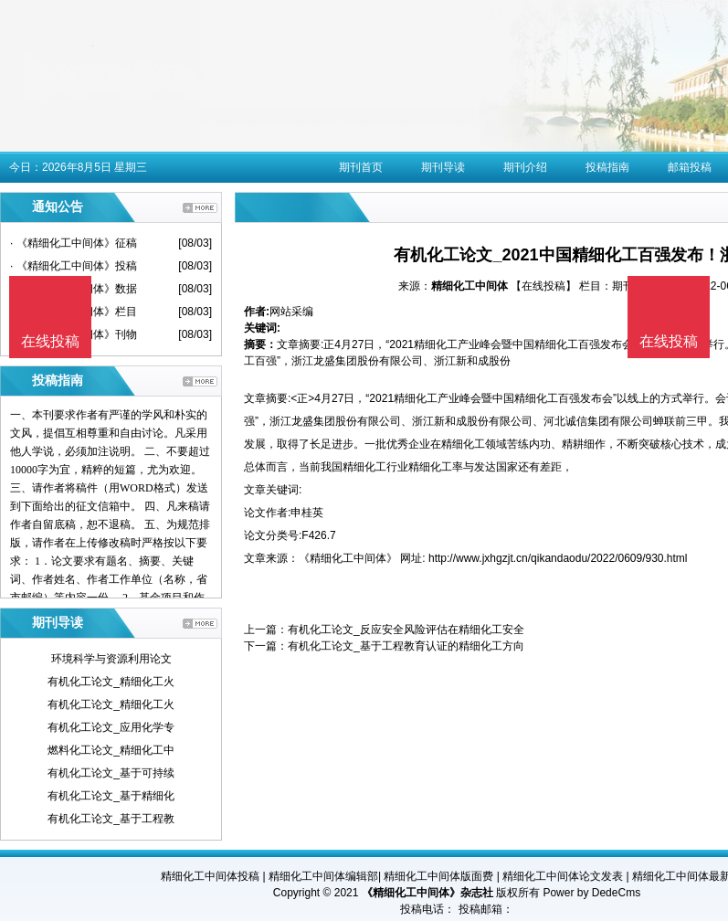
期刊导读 (443, 167)
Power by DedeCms (591, 892)
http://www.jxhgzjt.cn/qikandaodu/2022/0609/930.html (558, 558)
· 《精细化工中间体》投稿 (73, 265)
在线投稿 (668, 341)
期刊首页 (361, 167)
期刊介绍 (525, 167)
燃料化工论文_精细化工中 (110, 750)
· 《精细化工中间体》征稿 (73, 243)
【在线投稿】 (543, 286)
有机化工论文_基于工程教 (110, 818)
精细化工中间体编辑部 (323, 876)
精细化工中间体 (469, 286)
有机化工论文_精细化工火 (110, 681)
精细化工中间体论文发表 (562, 876)
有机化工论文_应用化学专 (110, 727)
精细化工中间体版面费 (438, 876)
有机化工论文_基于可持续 (110, 773)
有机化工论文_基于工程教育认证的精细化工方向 (406, 646)
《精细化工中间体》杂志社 (427, 892)
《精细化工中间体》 (348, 558)
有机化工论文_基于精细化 (110, 795)
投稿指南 (607, 167)
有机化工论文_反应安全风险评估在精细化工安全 (406, 629)
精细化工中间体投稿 (210, 876)
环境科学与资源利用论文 (111, 658)
